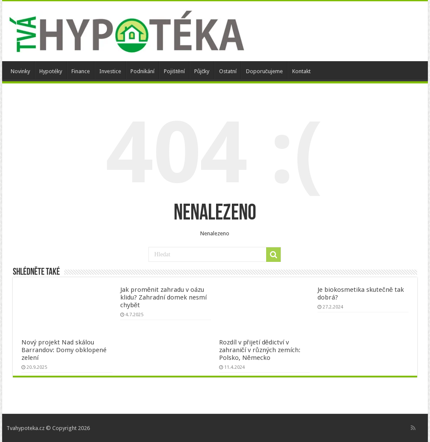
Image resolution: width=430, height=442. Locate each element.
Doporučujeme (264, 71)
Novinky (20, 71)
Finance (80, 71)
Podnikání (142, 71)
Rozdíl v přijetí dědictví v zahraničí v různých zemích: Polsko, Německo (259, 350)
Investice (110, 71)
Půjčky (202, 71)
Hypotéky (50, 71)
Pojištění (174, 71)
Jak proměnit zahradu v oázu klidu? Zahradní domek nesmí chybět (163, 297)
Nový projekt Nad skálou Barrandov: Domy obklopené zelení (64, 350)
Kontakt (301, 71)
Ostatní (228, 71)
